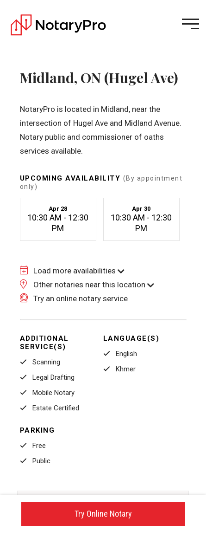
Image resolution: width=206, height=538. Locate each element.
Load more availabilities (72, 270)
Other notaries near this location (87, 284)
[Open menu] (190, 24)
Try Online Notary (103, 514)
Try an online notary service (74, 298)
